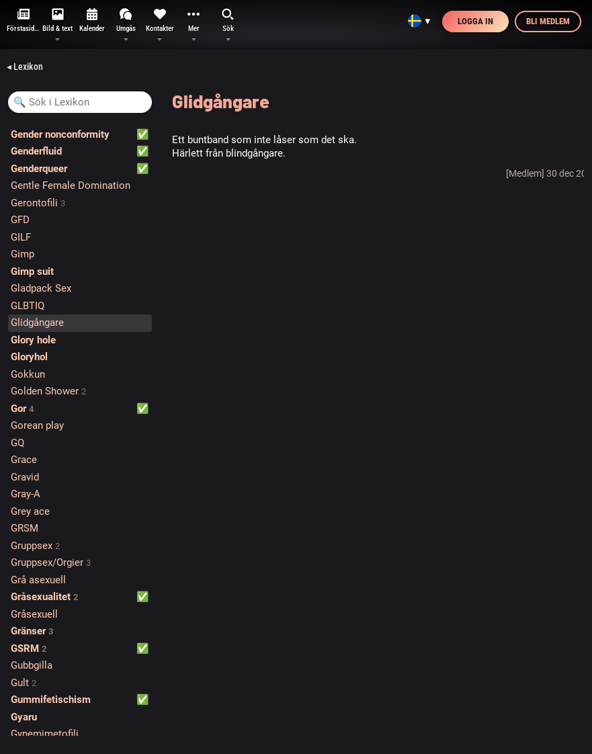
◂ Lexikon (25, 66)
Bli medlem (548, 21)
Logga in (475, 21)
